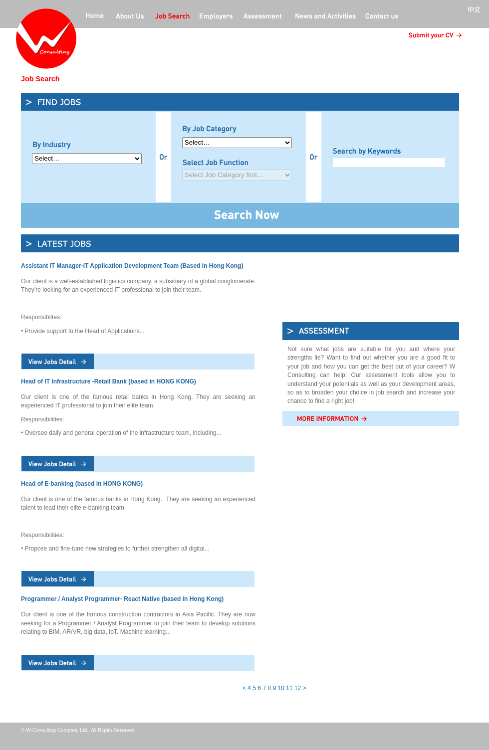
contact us (381, 17)
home (95, 17)
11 (289, 688)
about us (129, 17)
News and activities (324, 17)
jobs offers (172, 17)
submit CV (433, 35)
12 (297, 688)
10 (281, 688)
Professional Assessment (263, 17)
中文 (476, 10)
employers (217, 17)
